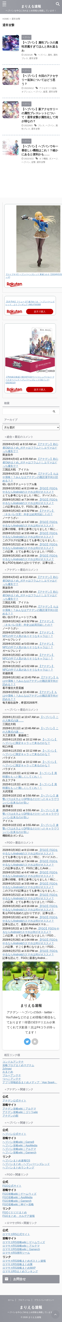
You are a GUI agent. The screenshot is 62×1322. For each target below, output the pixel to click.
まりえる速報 (31, 1307)
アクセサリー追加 (47, 88)
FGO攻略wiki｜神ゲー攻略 (18, 1204)
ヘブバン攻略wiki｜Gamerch (19, 1152)
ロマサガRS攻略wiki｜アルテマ (21, 1245)
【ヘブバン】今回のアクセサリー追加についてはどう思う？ (39, 80)
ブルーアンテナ (11, 1075)
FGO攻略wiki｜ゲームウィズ (19, 1193)
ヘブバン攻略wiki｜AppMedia (19, 1145)
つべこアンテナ (11, 1078)
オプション (26, 91)
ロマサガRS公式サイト (16, 1234)
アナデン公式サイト (14, 1100)
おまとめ (7, 1071)
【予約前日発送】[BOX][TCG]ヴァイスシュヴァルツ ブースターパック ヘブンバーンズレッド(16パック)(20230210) (29, 380)
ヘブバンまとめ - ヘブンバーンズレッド (26, 1164)
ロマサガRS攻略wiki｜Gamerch (21, 1249)
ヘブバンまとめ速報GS (16, 1160)
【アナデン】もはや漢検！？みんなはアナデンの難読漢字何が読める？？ (30, 477)
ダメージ (53, 158)
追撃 (33, 162)
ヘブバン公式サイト (14, 1133)
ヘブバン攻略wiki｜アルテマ (19, 1149)
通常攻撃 (33, 58)
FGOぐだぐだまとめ (14, 1212)
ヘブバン (42, 55)
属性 (50, 55)
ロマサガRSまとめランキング (20, 1271)
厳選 (45, 91)
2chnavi (7, 1068)
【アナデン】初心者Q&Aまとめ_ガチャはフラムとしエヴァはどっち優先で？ (30, 448)
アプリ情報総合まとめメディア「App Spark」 (29, 1082)
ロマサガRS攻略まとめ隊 (17, 1264)
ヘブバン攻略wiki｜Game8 (18, 1142)
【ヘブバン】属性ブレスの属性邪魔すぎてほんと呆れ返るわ (39, 46)
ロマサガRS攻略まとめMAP (19, 1267)
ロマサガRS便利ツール (16, 1252)
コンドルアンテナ (13, 1061)
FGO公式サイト (11, 1185)
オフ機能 (43, 158)
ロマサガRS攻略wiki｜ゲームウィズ (23, 1242)
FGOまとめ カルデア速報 (18, 1216)
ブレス (41, 125)
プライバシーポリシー (44, 1300)
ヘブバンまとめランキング (18, 1167)
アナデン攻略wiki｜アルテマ (19, 1108)
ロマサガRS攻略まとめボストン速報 (24, 1260)
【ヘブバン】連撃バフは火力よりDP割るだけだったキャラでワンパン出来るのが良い (30, 799)
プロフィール (24, 1300)
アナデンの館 (10, 1115)
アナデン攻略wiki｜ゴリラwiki (20, 1112)
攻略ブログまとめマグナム (18, 1065)
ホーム (11, 1300)
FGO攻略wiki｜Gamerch (16, 1200)
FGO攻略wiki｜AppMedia (17, 1197)
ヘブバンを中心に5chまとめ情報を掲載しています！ (31, 1312)
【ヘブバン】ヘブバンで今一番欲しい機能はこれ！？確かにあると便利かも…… (39, 150)
